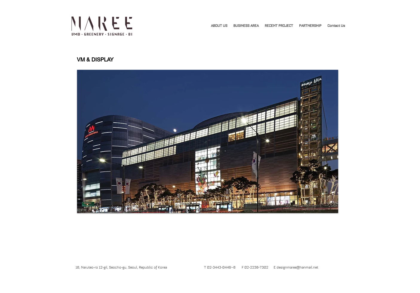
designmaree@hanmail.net (297, 267)
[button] (279, 25)
